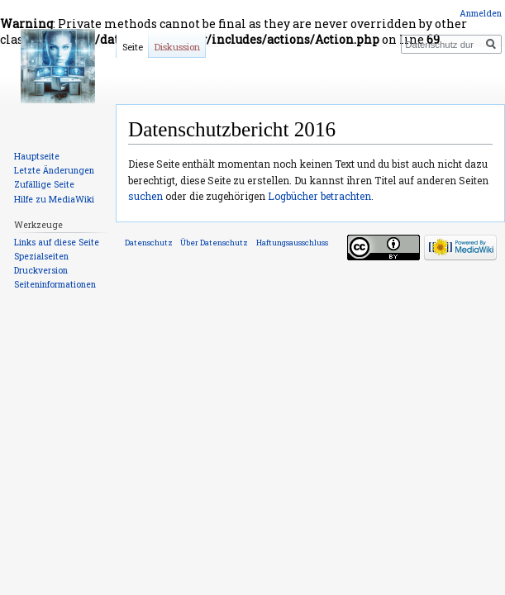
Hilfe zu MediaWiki (54, 199)
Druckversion (41, 270)
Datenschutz (149, 242)
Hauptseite (37, 156)
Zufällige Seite (44, 184)
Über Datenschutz (214, 242)
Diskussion (177, 46)
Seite (132, 46)
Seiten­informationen (55, 284)
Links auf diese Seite (56, 242)
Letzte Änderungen (54, 170)
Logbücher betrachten (319, 195)
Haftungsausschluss (292, 242)
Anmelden (481, 13)
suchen (145, 195)
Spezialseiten (41, 256)
